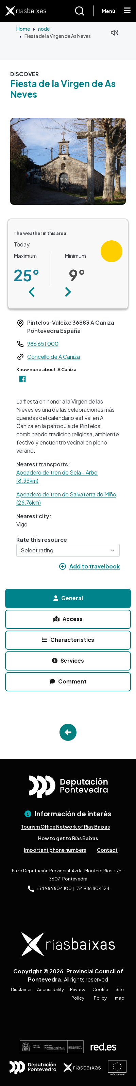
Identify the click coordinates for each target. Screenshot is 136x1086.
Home (23, 29)
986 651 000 (42, 343)
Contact (107, 850)
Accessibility (50, 989)
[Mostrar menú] (127, 10)
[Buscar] (84, 10)
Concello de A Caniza (53, 356)
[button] (32, 291)
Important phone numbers (55, 850)
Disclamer (21, 989)
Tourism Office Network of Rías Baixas (65, 826)
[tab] (68, 598)
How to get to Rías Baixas (68, 838)
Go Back (68, 732)
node (44, 29)
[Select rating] (68, 550)
